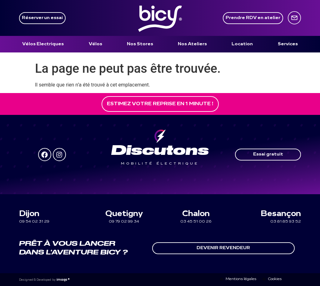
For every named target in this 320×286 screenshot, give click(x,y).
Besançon (281, 214)
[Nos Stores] (140, 44)
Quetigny (124, 214)
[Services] (288, 44)
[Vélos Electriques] (43, 44)
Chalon (196, 214)
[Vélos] (95, 44)
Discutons (160, 150)
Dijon (29, 214)
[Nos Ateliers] (192, 44)
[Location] (242, 44)
